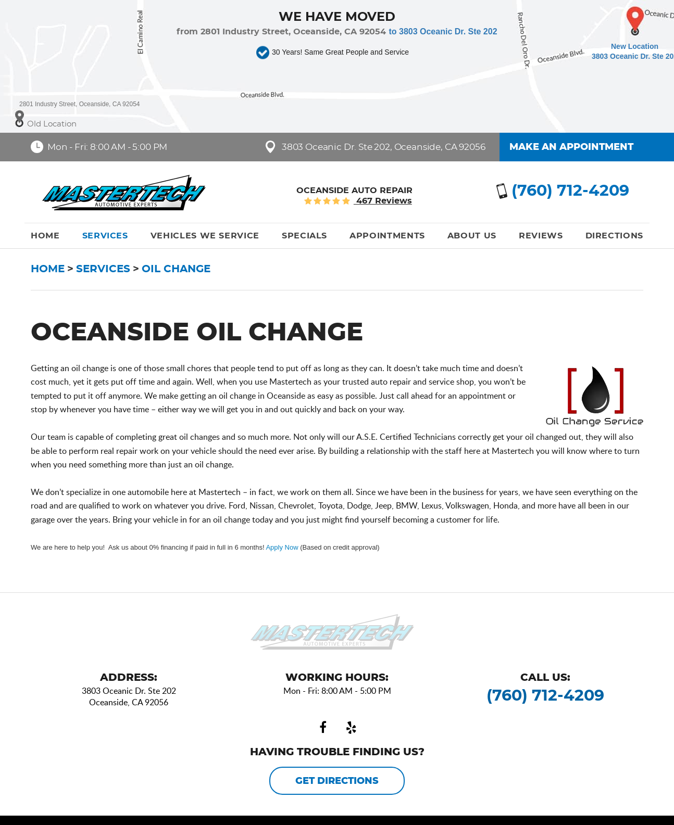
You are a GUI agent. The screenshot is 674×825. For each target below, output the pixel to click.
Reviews (541, 236)
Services (105, 236)
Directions (614, 236)
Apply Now (282, 547)
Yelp (351, 728)
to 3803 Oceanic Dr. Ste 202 (443, 31)
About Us (471, 236)
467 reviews (383, 201)
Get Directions (337, 781)
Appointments (387, 236)
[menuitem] (45, 235)
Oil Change (176, 269)
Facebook (323, 728)
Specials (304, 236)
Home (45, 236)
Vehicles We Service (205, 236)
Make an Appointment (571, 147)
